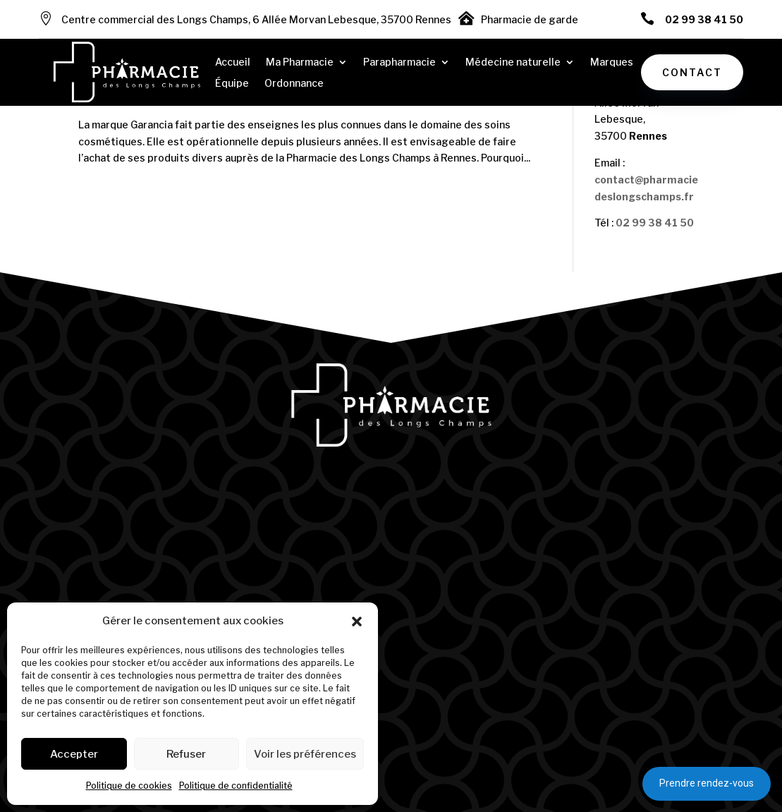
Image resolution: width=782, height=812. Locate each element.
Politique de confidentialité (236, 785)
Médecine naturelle (513, 62)
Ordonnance (294, 83)
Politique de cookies (129, 785)
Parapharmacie (399, 62)
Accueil (232, 62)
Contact (692, 72)
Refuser (186, 754)
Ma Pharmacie (300, 62)
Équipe (232, 83)
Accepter (74, 754)
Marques (611, 62)
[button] (357, 621)
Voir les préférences (305, 754)
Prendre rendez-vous (706, 783)
